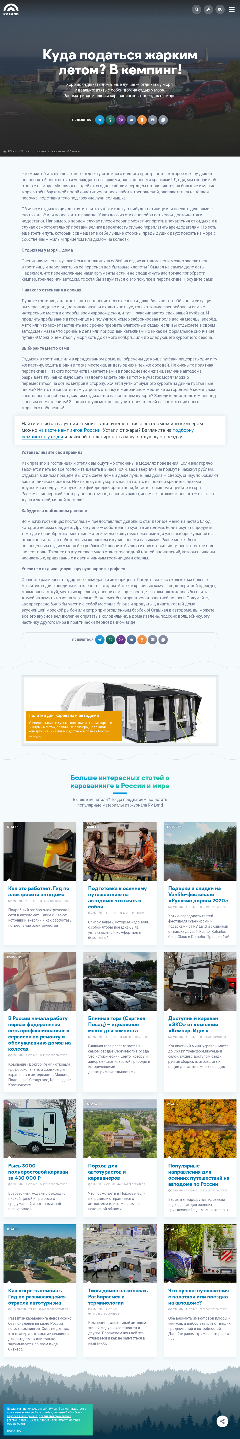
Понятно (14, 1430)
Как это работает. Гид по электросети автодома (38, 891)
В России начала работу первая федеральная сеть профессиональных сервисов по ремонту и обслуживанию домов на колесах (39, 1033)
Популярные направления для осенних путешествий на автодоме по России (198, 1175)
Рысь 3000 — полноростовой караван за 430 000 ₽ (38, 1172)
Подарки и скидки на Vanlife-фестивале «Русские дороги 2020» (198, 894)
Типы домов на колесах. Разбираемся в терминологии (118, 1296)
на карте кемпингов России (69, 430)
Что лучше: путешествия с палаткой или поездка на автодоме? (198, 1296)
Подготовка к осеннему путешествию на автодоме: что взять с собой (117, 897)
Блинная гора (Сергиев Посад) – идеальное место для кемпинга (116, 1024)
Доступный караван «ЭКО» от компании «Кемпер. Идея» (193, 1024)
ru (220, 9)
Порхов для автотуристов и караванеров (107, 1172)
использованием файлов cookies (29, 1412)
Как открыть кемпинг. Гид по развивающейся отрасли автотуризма (37, 1296)
